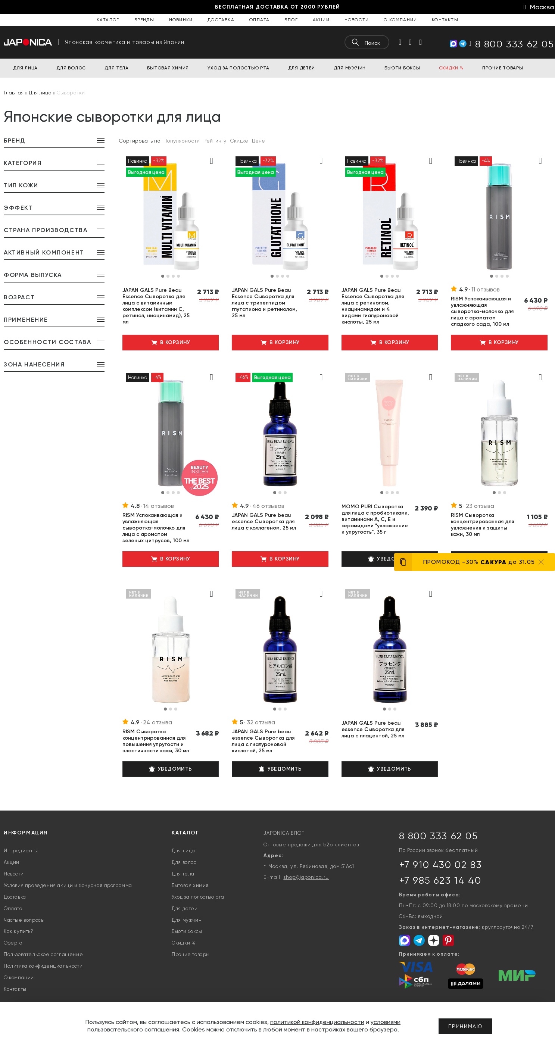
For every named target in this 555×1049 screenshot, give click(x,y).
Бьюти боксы (187, 931)
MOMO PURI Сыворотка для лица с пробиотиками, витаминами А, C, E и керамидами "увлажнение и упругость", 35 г (375, 519)
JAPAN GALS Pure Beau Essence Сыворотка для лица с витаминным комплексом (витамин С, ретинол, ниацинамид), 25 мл (156, 306)
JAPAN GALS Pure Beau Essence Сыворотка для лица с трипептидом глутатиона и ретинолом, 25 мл (264, 303)
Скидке (239, 140)
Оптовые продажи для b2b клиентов (311, 844)
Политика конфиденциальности (43, 966)
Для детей (184, 908)
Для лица (183, 850)
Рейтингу (214, 140)
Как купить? (19, 931)
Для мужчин (187, 920)
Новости (356, 19)
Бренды (144, 19)
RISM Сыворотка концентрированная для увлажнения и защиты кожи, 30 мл (482, 524)
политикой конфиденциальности (317, 1021)
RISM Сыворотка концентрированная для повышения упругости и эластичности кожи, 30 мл (155, 741)
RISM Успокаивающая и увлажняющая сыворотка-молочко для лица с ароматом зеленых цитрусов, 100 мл (155, 528)
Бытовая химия (190, 885)
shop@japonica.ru (306, 877)
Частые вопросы (24, 920)
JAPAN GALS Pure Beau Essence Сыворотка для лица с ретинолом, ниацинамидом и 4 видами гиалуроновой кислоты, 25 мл (373, 306)
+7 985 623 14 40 (440, 880)
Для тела (183, 874)
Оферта (13, 943)
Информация (26, 833)
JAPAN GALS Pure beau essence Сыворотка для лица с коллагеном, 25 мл (264, 521)
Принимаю (465, 1026)
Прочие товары (191, 954)
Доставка (221, 19)
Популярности (181, 140)
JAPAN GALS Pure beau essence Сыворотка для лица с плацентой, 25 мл (373, 729)
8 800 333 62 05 (438, 836)
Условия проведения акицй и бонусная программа (68, 885)
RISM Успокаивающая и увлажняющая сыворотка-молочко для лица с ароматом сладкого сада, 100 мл (482, 311)
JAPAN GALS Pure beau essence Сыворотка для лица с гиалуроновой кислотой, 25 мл (263, 741)
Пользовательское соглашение (43, 954)
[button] (162, 276)
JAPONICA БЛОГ (284, 833)
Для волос (184, 862)
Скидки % (184, 943)
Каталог (108, 19)
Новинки (181, 19)
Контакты (445, 19)
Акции (321, 19)
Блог (291, 19)
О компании (400, 19)
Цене (258, 140)
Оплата (259, 19)
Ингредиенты (21, 850)
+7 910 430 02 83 (440, 864)
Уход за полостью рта (198, 897)
